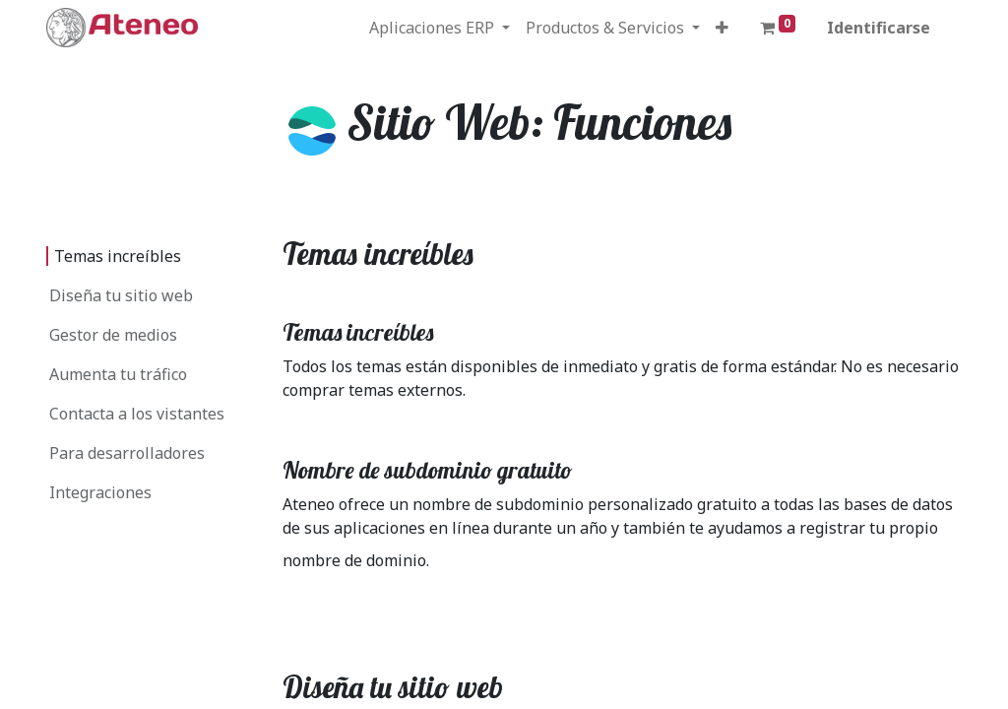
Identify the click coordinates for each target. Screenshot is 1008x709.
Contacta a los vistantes (136, 413)
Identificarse (878, 27)
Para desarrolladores (127, 453)
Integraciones (100, 492)
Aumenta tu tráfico (118, 374)
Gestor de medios (113, 335)
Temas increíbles (117, 256)
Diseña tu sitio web (121, 295)
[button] (722, 27)
